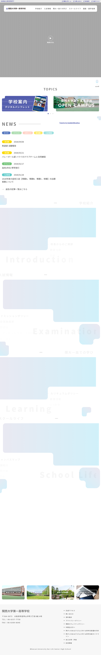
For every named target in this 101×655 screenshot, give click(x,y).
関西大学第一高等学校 (16, 611)
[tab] (48, 113)
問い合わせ (70, 614)
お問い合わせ (78, 1)
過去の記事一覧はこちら (16, 189)
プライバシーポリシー (74, 621)
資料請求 (87, 1)
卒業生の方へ (70, 627)
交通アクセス (96, 1)
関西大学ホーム (67, 1)
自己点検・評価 (71, 640)
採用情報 (69, 643)
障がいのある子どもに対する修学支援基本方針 (82, 631)
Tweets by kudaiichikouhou (69, 123)
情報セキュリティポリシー (75, 624)
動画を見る (50, 39)
